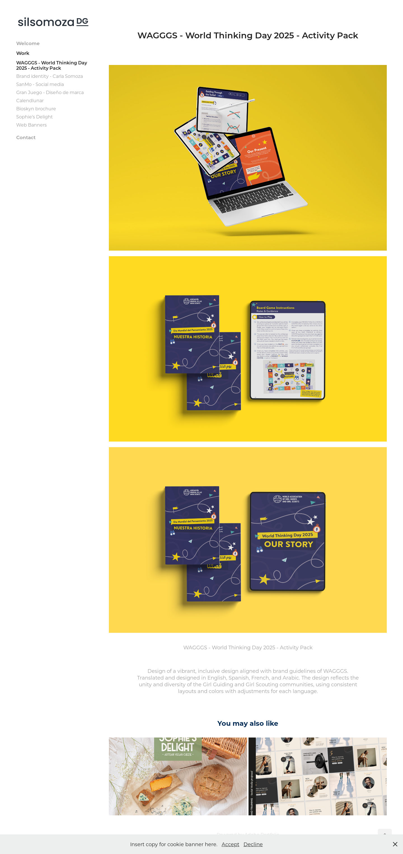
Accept (230, 844)
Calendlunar (30, 100)
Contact (26, 137)
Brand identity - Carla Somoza (49, 76)
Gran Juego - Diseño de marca (50, 92)
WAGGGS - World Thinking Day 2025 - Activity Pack (51, 65)
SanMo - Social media (40, 84)
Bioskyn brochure (36, 108)
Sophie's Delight (34, 117)
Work (22, 53)
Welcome (28, 43)
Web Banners (31, 125)
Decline (253, 844)
